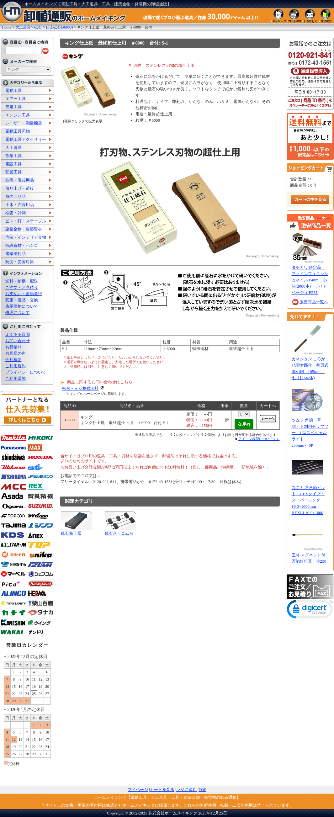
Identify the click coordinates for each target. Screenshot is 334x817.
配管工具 (13, 172)
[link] (310, 610)
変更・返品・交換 (21, 300)
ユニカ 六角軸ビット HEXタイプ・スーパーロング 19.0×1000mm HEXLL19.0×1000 (308, 500)
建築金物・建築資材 (23, 229)
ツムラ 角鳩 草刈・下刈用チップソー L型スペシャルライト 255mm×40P (310, 433)
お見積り (13, 347)
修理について (17, 312)
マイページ (138, 789)
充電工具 (13, 106)
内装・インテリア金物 (25, 237)
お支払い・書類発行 (23, 293)
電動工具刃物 (17, 131)
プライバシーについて (25, 372)
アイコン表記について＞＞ (259, 439)
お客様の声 (15, 353)
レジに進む (186, 789)
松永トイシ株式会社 (80, 388)
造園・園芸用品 (19, 180)
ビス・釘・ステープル (25, 221)
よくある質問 (17, 334)
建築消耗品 (15, 253)
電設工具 (13, 164)
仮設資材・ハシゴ (21, 245)
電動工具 (13, 90)
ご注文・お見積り (21, 287)
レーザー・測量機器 (23, 123)
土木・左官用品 (19, 204)
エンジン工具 (17, 115)
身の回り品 (15, 196)
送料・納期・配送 (21, 281)
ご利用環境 (15, 378)
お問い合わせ (17, 340)
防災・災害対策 (19, 261)
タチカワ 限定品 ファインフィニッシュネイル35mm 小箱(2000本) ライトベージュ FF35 (310, 280)
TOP (202, 789)
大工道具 (13, 147)
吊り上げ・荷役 (19, 188)
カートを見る (162, 789)
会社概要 (13, 359)
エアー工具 (15, 98)
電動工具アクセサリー (25, 139)
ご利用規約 (15, 365)
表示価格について (21, 306)
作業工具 (13, 155)
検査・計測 (15, 212)
